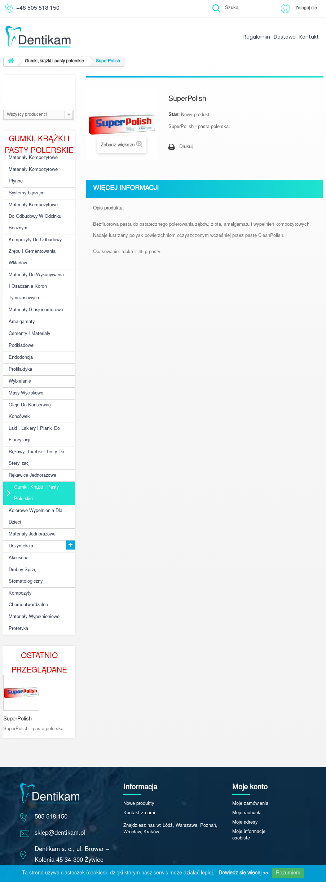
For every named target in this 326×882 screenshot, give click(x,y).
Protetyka (18, 599)
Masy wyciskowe (25, 378)
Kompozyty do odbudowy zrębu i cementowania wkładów (34, 246)
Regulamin (256, 36)
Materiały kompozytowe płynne (32, 174)
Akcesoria (18, 533)
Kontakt (309, 36)
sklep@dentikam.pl (60, 805)
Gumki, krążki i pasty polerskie (34, 472)
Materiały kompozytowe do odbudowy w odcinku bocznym (35, 213)
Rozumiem (288, 873)
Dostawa (285, 36)
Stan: (174, 115)
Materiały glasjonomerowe (35, 300)
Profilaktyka (20, 356)
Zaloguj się (305, 8)
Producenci (39, 86)
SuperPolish (17, 690)
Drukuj (186, 147)
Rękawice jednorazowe (32, 455)
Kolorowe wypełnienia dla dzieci (35, 494)
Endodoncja (20, 345)
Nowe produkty (138, 775)
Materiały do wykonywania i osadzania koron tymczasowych (36, 278)
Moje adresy (245, 794)
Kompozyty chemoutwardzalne (28, 571)
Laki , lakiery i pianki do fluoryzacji (33, 416)
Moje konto (250, 759)
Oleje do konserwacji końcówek (30, 394)
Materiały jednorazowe (31, 510)
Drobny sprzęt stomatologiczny (25, 549)
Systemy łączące (26, 191)
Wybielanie (20, 367)
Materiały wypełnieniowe (33, 588)
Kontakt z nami (139, 784)
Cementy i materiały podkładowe (28, 328)
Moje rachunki (246, 784)
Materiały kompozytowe (32, 157)
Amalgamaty (21, 311)
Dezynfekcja (21, 522)
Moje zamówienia (250, 775)
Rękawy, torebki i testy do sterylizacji (35, 438)
